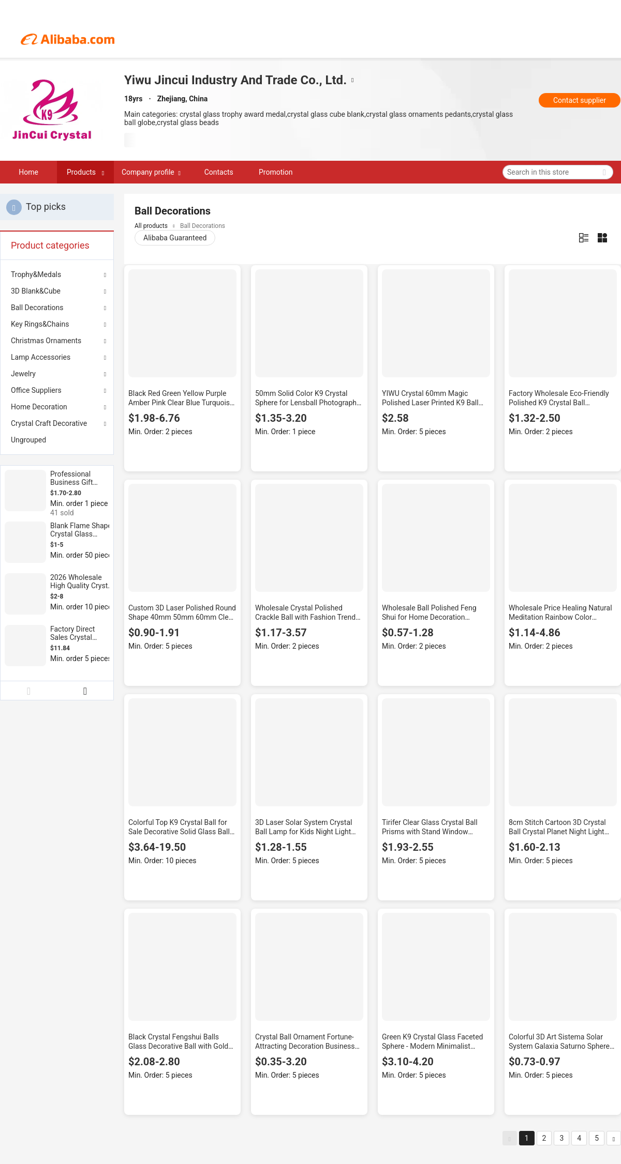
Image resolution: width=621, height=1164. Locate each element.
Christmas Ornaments (46, 340)
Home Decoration (39, 407)
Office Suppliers (36, 390)
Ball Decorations (37, 307)
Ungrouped (28, 440)
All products (151, 225)
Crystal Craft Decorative (49, 423)
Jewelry (23, 374)
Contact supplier (579, 100)
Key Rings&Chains (40, 324)
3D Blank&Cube (36, 291)
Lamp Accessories (40, 357)
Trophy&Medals (36, 274)
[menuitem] (57, 440)
